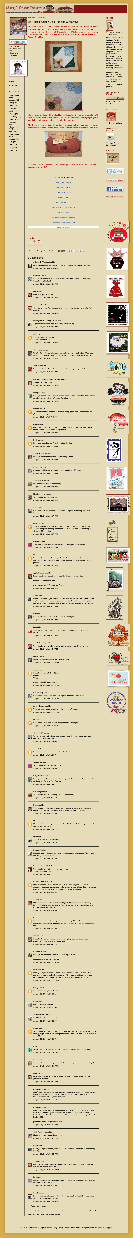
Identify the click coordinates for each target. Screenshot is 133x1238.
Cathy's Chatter (40, 1132)
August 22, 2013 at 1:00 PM (45, 741)
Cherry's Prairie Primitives (46, 251)
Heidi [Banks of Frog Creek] (45, 320)
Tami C (36, 900)
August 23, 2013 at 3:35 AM (45, 994)
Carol (35, 1060)
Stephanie (37, 467)
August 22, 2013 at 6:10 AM (45, 268)
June (11, 105)
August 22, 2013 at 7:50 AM (45, 446)
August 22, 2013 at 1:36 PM (45, 755)
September (14, 95)
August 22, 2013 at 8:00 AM (45, 486)
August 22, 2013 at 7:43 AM (45, 417)
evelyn (36, 424)
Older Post (94, 1211)
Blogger (108, 1227)
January (12, 119)
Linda (35, 291)
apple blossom (39, 573)
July (11, 103)
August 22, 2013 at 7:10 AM (45, 342)
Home (64, 1211)
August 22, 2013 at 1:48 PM (45, 784)
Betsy (35, 1145)
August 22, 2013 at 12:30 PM (46, 726)
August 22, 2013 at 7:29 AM (45, 385)
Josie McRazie (39, 1015)
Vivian (35, 507)
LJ (34, 1177)
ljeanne (36, 918)
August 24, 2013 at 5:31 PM (45, 1100)
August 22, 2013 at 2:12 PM (45, 798)
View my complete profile (114, 85)
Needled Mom (39, 494)
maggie (36, 670)
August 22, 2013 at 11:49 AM (46, 662)
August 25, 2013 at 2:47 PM (45, 1138)
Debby (36, 805)
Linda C (36, 656)
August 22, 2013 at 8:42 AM (45, 565)
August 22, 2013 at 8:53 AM (45, 620)
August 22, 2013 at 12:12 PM (46, 699)
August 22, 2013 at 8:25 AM (45, 547)
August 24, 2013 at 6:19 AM (45, 1066)
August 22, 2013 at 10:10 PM (46, 962)
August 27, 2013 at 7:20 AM (45, 1201)
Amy (35, 1046)
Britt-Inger (38, 791)
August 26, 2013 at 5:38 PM (45, 1185)
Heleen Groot (39, 408)
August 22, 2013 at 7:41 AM (45, 401)
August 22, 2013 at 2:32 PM (45, 813)
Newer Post (34, 1211)
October (12, 131)
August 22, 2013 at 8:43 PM (45, 944)
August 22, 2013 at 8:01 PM (45, 928)
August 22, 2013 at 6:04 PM (45, 892)
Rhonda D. (37, 951)
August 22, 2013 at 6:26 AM (45, 284)
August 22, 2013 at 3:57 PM (45, 858)
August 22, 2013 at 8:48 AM (45, 588)
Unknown (37, 555)
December (13, 122)
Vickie (35, 595)
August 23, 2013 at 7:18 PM (45, 1039)
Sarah (35, 1193)
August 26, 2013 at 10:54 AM (46, 1170)
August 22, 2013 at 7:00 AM (45, 313)
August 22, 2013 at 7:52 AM (45, 460)
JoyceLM (37, 749)
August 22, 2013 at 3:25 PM (45, 843)
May (11, 108)
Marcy (35, 821)
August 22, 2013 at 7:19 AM (45, 358)
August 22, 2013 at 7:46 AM (45, 433)
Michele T (37, 275)
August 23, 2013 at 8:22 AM (45, 1007)
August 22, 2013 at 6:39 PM (45, 910)
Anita (35, 1001)
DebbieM (37, 850)
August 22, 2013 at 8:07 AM (45, 516)
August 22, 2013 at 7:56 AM (45, 473)
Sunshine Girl (39, 480)
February (13, 116)
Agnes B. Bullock (40, 453)
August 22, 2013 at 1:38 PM (45, 768)
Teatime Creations (41, 305)
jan (34, 627)
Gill (34, 334)
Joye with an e (39, 706)
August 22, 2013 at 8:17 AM (45, 534)
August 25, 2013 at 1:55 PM (45, 1125)
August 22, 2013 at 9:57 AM (45, 649)
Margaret (37, 393)
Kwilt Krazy (38, 692)
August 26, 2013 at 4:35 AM (45, 1154)
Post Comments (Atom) (50, 1215)
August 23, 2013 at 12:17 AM (46, 980)
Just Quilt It (38, 365)
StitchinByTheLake (41, 262)
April (11, 111)
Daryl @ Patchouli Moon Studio (46, 379)
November (13, 127)
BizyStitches (38, 776)
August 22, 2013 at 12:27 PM (46, 712)
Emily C (36, 988)
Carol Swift (38, 733)
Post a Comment (38, 1206)
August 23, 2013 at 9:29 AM (45, 1021)
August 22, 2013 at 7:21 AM (45, 372)
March (12, 114)
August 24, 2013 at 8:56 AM (45, 1082)
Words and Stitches (63, 227)
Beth (35, 440)
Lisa (35, 836)
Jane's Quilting (39, 643)
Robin (35, 1028)
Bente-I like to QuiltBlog (43, 866)
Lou (35, 719)
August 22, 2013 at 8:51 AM (45, 606)
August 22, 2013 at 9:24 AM (45, 635)
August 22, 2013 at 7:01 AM (45, 327)
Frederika (37, 541)
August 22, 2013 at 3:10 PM (45, 829)
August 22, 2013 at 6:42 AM (45, 297)
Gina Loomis (38, 523)
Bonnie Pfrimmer (40, 882)
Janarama (37, 762)
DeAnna (37, 1073)
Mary (35, 613)
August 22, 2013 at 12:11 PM (46, 685)
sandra (36, 936)
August (12, 100)
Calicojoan (37, 350)
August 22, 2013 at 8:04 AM (45, 500)
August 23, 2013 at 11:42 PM (46, 1052)
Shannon (37, 1161)
